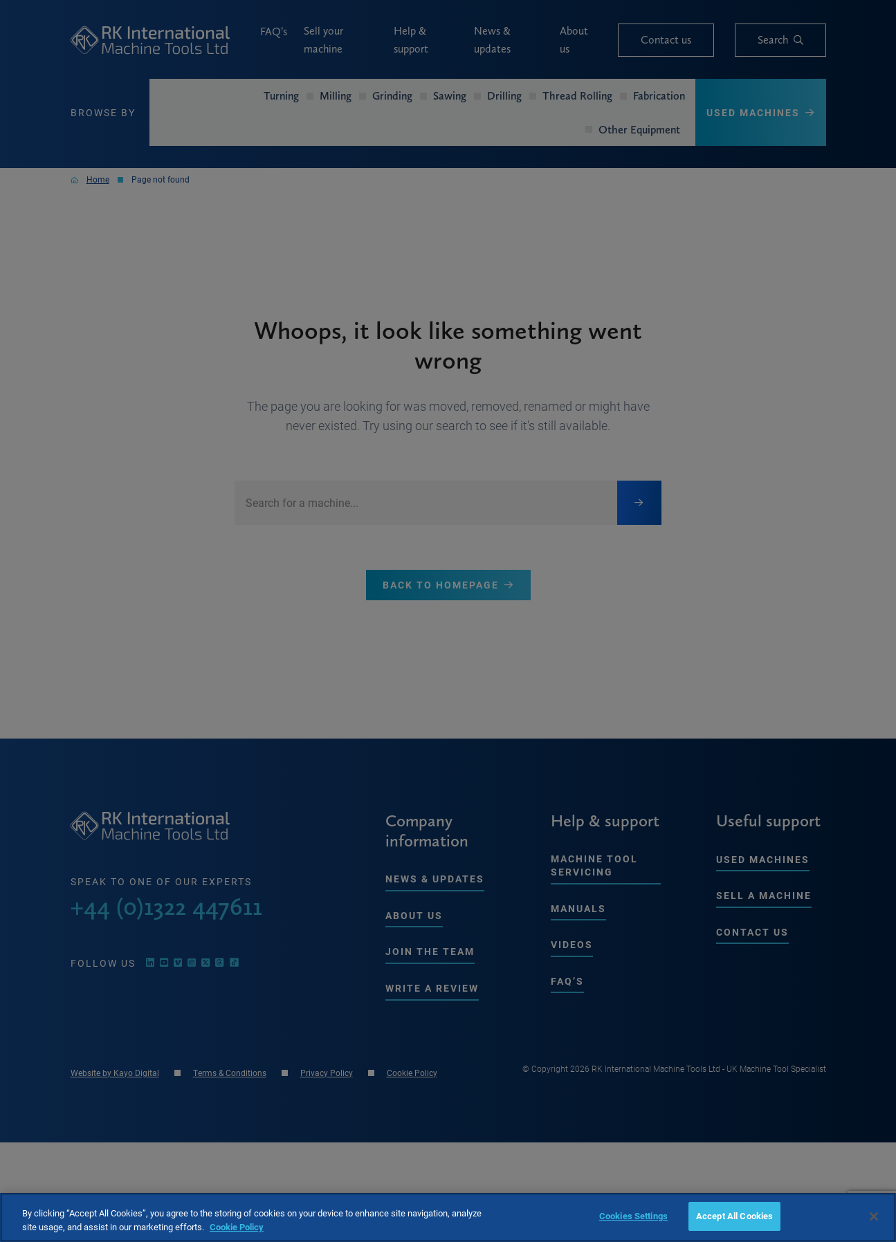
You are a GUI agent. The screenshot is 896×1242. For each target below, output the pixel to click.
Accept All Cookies (734, 1215)
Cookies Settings (633, 1215)
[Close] (874, 1216)
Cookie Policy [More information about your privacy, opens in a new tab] (237, 1227)
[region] (448, 1217)
